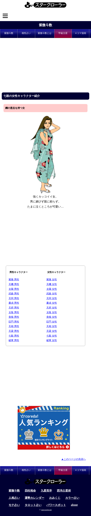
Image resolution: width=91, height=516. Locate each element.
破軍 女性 (51, 340)
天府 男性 (14, 307)
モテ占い (14, 505)
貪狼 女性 (51, 316)
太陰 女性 (51, 312)
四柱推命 (30, 490)
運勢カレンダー (34, 497)
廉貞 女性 (51, 302)
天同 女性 (51, 298)
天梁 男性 (14, 331)
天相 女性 (51, 326)
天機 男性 (14, 284)
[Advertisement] (45, 66)
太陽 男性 (14, 289)
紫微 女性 (51, 279)
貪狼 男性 (14, 316)
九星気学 (46, 490)
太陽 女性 (51, 289)
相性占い (26, 33)
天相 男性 (14, 326)
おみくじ (54, 497)
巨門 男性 (14, 321)
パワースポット (56, 505)
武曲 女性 (51, 293)
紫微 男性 (14, 279)
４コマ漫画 (80, 33)
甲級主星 (63, 33)
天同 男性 (14, 298)
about (74, 504)
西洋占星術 (64, 490)
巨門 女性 (51, 321)
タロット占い (33, 505)
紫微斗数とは (44, 33)
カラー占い (72, 497)
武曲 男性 (14, 293)
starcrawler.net (46, 510)
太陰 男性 (14, 312)
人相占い (14, 497)
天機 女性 (51, 284)
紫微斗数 (45, 25)
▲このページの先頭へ (73, 459)
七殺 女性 (51, 335)
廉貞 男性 (14, 302)
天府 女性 (51, 307)
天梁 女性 (51, 331)
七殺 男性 (14, 335)
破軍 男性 (14, 340)
